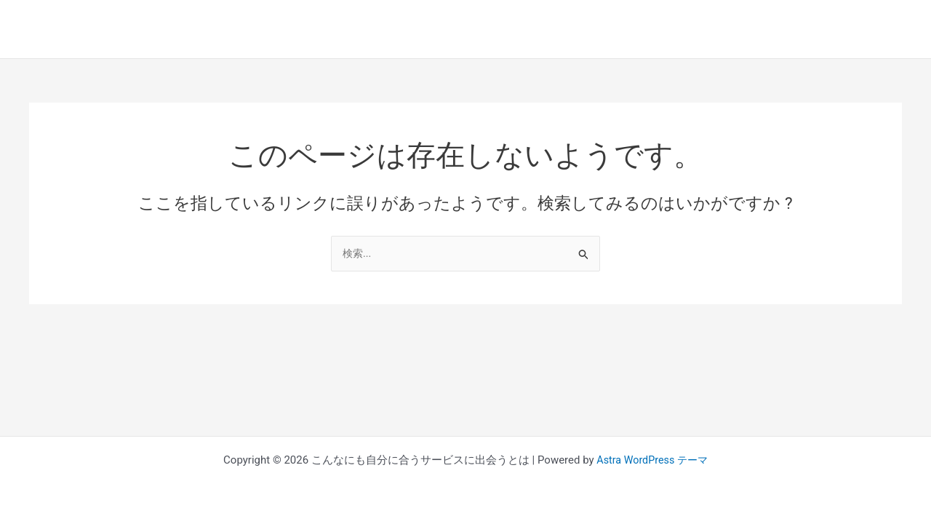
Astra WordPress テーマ (652, 460)
